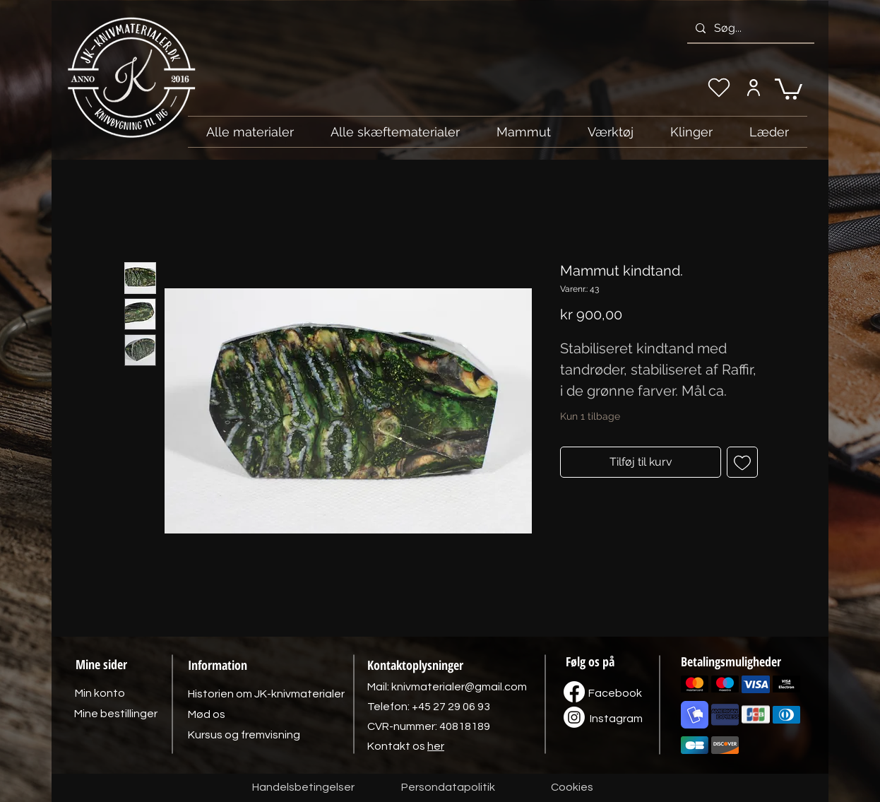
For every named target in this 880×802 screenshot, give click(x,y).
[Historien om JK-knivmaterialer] (266, 694)
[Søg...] (749, 28)
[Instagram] (616, 718)
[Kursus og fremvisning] (244, 735)
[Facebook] (615, 693)
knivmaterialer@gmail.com (459, 686)
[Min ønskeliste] (719, 87)
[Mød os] (206, 714)
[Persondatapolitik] (448, 788)
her (435, 746)
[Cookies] (572, 788)
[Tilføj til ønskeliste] (742, 462)
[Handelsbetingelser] (303, 788)
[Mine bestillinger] (116, 714)
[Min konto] (753, 87)
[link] (788, 88)
